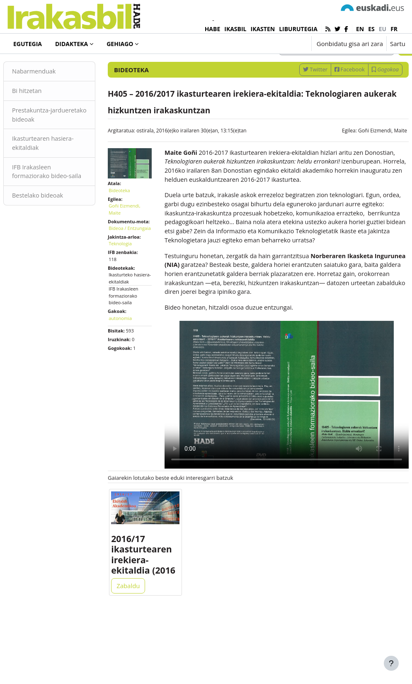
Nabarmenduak (54, 105)
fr (393, 29)
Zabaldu (138, 647)
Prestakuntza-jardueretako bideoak (63, 149)
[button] (279, 44)
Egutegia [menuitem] (27, 44)
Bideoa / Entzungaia (130, 275)
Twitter (295, 103)
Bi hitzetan (47, 125)
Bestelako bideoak (58, 241)
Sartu (397, 43)
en (360, 29)
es (371, 29)
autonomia (130, 369)
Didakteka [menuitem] (71, 44)
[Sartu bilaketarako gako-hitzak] (317, 81)
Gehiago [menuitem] (120, 44)
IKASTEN (263, 29)
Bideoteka (34, 66)
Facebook (330, 103)
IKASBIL (235, 29)
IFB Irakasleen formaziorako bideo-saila (61, 211)
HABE (213, 29)
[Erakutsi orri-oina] (391, 663)
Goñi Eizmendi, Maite (362, 164)
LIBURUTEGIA (298, 29)
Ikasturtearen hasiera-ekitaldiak (63, 178)
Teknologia (130, 294)
